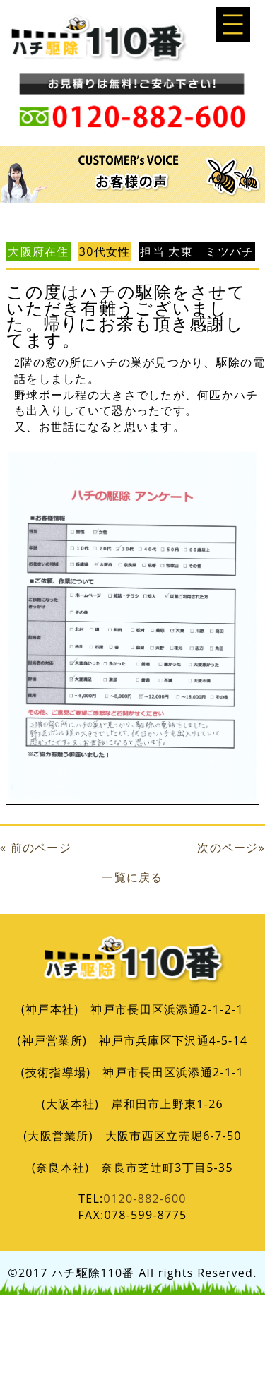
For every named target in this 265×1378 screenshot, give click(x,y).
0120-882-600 (145, 1198)
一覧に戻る (132, 877)
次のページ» (231, 847)
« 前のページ (35, 847)
